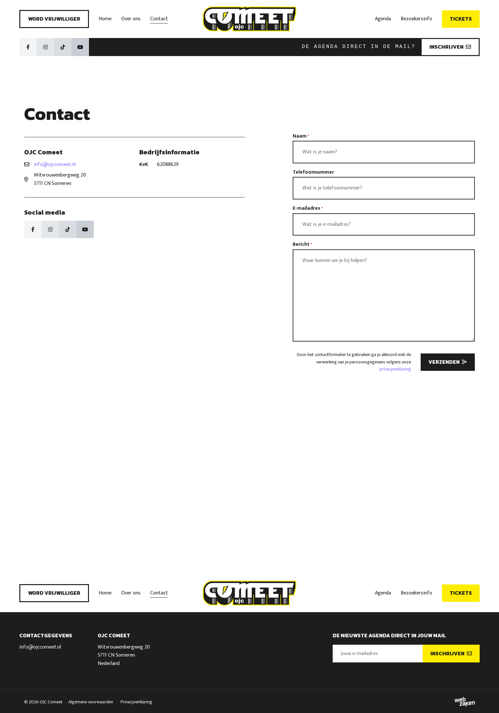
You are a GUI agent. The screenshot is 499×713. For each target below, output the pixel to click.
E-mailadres (308, 208)
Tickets (461, 19)
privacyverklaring (395, 369)
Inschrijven (450, 47)
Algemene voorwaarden (90, 702)
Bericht (302, 244)
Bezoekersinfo (416, 19)
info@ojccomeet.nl (54, 164)
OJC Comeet (51, 702)
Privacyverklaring (136, 702)
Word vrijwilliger (54, 19)
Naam (301, 136)
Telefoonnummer (313, 172)
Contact (159, 19)
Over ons (131, 19)
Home (105, 19)
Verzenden (447, 362)
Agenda (383, 19)
